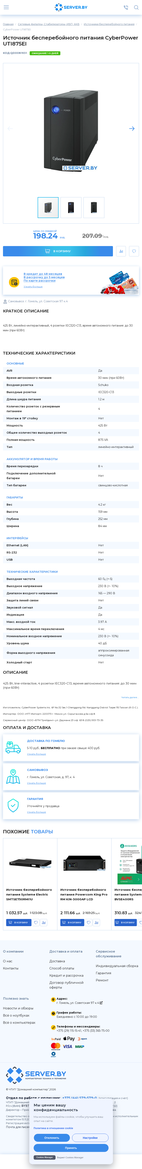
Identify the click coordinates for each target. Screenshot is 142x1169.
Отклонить (51, 1137)
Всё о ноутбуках (16, 1015)
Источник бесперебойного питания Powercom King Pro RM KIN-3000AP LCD (84, 894)
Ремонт (102, 980)
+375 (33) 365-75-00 (96, 1030)
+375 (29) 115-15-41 (69, 1030)
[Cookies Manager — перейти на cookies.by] (71, 1157)
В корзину (58, 251)
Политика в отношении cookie (53, 1128)
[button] (132, 128)
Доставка (57, 961)
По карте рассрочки (40, 280)
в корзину (21, 922)
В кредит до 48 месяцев (43, 274)
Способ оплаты (61, 968)
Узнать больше (33, 286)
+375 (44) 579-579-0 (79, 1098)
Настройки (90, 1137)
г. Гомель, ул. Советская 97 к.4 (80, 1003)
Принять (71, 1148)
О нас (7, 961)
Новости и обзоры (18, 1008)
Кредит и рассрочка (66, 975)
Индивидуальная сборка (117, 966)
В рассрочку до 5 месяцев (44, 277)
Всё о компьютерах (19, 1023)
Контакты (11, 968)
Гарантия (103, 973)
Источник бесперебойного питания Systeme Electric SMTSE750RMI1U (29, 894)
